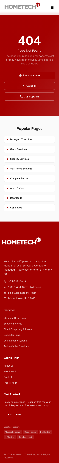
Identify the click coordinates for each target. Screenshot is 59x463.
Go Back (30, 85)
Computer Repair (12, 335)
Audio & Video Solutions (16, 346)
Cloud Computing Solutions (18, 329)
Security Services (13, 323)
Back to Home (29, 75)
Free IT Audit (10, 382)
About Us (8, 365)
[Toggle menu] (52, 7)
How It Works (11, 371)
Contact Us (9, 377)
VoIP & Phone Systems (15, 340)
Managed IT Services (15, 318)
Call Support (29, 96)
